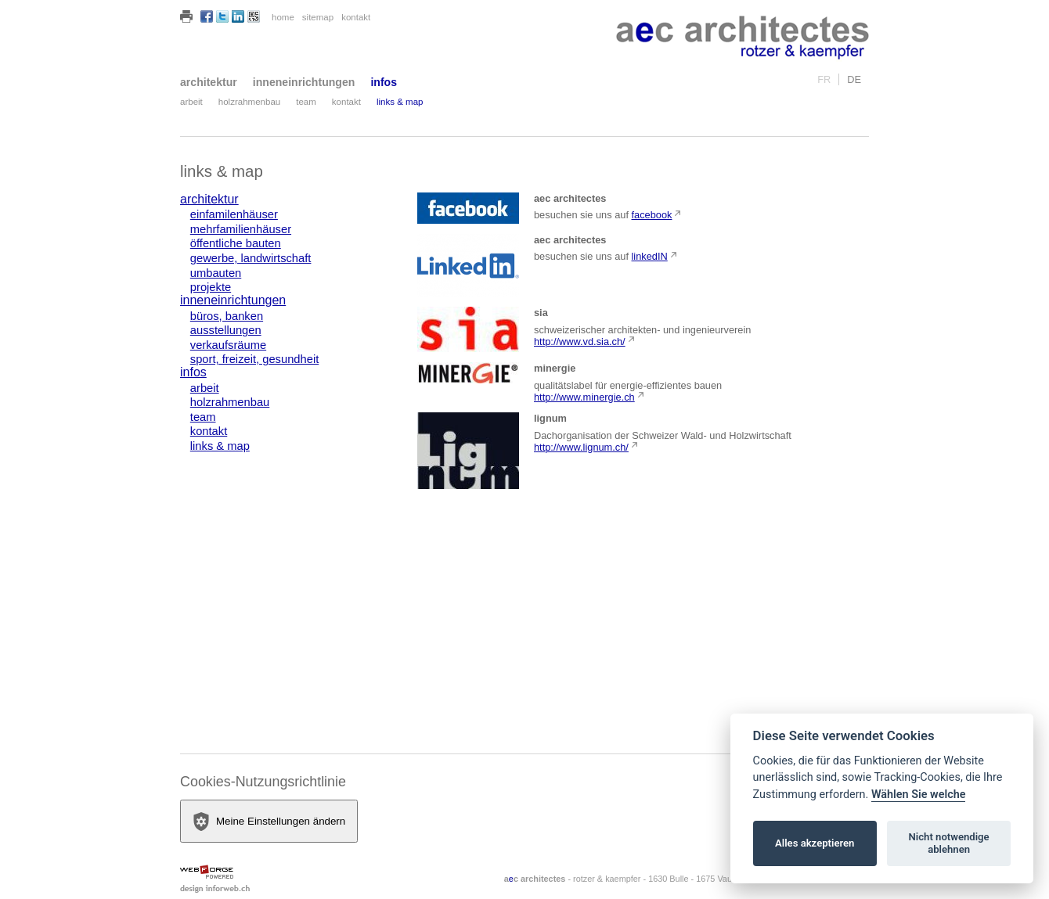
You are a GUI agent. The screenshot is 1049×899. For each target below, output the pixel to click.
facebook (652, 215)
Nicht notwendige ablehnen (949, 843)
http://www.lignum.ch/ (581, 447)
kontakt (355, 17)
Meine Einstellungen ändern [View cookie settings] (268, 821)
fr (824, 79)
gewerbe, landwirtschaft (251, 258)
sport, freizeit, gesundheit (254, 359)
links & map (400, 101)
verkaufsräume (228, 345)
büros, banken (226, 316)
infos (383, 82)
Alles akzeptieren (814, 843)
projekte (210, 287)
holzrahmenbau (249, 101)
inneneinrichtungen (304, 82)
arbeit (191, 101)
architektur (208, 82)
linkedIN (650, 256)
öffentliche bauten (235, 243)
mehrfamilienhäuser (240, 229)
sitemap (317, 17)
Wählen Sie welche (918, 794)
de (854, 79)
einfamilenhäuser (234, 214)
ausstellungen (225, 330)
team (306, 101)
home (283, 17)
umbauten (215, 273)
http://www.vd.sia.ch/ (579, 341)
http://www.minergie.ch (584, 397)
